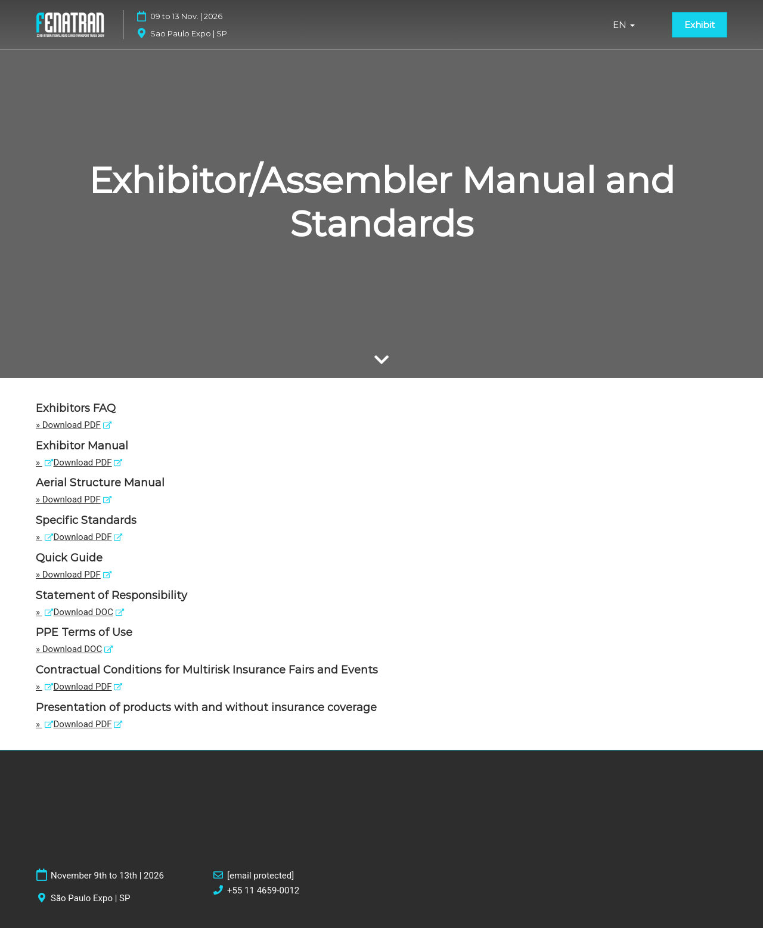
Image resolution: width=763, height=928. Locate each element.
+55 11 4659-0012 (263, 890)
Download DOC (83, 612)
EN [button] (624, 24)
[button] (699, 25)
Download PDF (71, 425)
